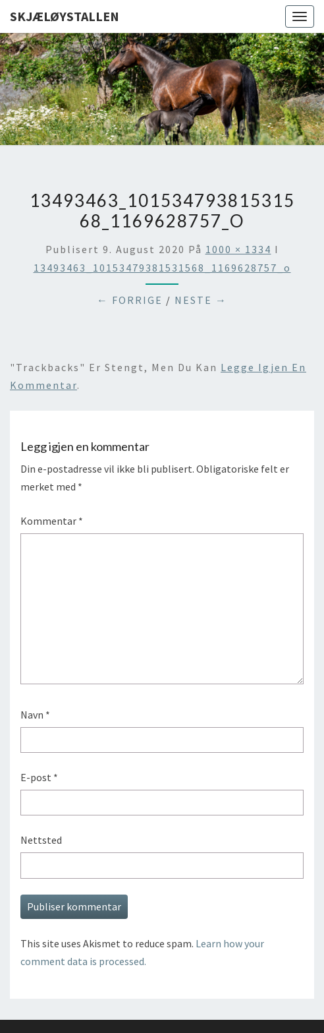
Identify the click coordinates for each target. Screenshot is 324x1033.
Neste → (201, 300)
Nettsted (41, 839)
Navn (35, 714)
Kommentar (51, 520)
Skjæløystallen (64, 16)
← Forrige (130, 300)
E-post (39, 777)
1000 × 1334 (238, 249)
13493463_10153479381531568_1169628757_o (162, 267)
